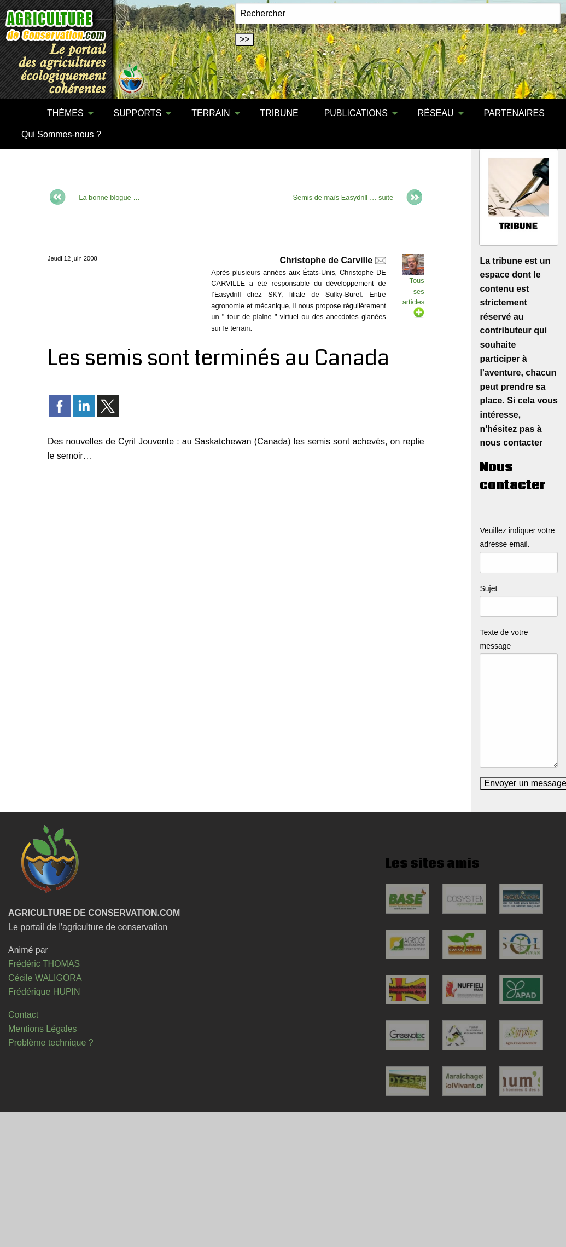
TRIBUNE (279, 113)
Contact (23, 1014)
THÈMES (65, 113)
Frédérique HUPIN (44, 991)
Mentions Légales (42, 1029)
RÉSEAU (436, 113)
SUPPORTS (138, 113)
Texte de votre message (504, 639)
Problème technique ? (51, 1042)
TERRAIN (210, 113)
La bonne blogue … (109, 197)
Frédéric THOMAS (44, 963)
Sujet (488, 588)
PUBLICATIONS (356, 113)
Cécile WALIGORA (45, 978)
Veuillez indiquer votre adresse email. (517, 537)
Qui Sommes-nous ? (61, 134)
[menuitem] (21, 113)
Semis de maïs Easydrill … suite (343, 197)
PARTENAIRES (514, 113)
